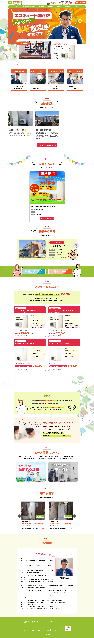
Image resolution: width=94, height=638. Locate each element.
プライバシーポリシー (56, 630)
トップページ (25, 627)
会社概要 (76, 6)
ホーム (17, 6)
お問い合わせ (40, 630)
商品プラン (41, 6)
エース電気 (47, 634)
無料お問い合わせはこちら (46, 218)
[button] (35, 41)
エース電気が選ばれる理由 (29, 6)
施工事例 (59, 6)
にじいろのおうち (60, 257)
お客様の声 (67, 6)
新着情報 (26, 630)
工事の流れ (50, 6)
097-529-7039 (67, 622)
